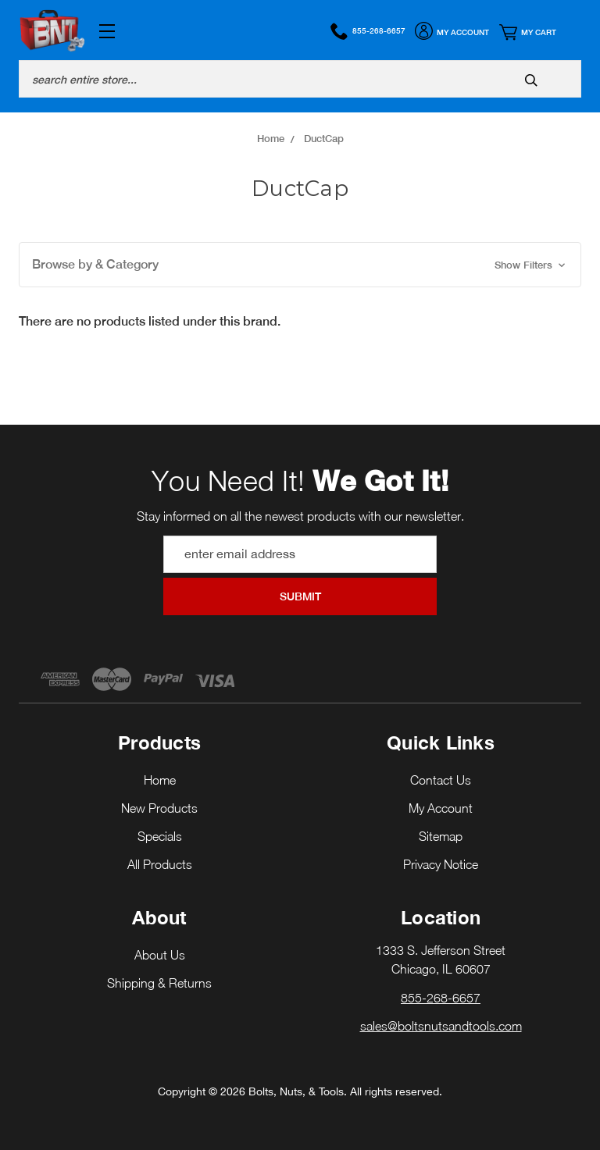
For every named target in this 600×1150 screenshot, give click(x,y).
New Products (159, 808)
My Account (452, 32)
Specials (160, 836)
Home (160, 780)
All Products (159, 864)
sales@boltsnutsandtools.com (441, 1026)
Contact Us (440, 780)
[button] (300, 264)
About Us (159, 955)
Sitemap (440, 836)
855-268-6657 (367, 31)
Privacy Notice (440, 864)
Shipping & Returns (159, 983)
